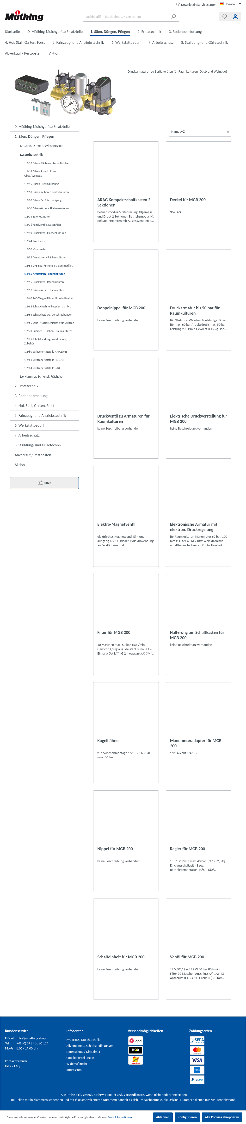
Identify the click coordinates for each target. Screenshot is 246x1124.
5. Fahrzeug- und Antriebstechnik (40, 415)
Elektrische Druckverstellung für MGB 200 (198, 418)
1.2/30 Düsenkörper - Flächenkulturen (46, 208)
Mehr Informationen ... (121, 1117)
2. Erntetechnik (26, 386)
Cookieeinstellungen (80, 1058)
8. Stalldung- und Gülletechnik (38, 445)
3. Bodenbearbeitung (31, 395)
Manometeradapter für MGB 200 (195, 743)
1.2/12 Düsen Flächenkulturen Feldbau (46, 163)
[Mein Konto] (235, 16)
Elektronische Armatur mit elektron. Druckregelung (193, 527)
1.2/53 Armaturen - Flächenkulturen (45, 257)
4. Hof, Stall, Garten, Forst (35, 405)
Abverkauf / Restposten (33, 455)
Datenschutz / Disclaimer (84, 1052)
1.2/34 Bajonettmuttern (38, 216)
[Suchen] (173, 17)
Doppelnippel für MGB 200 (121, 308)
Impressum (74, 1070)
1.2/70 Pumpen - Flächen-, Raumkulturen (48, 331)
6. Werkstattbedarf (29, 425)
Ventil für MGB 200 (187, 957)
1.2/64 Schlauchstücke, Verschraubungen (48, 314)
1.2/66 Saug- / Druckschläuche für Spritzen (49, 323)
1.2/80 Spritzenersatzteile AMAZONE (45, 351)
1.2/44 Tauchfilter (34, 241)
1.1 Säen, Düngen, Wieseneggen (41, 146)
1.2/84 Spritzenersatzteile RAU (42, 368)
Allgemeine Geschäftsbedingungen (90, 1046)
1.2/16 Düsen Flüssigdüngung (41, 184)
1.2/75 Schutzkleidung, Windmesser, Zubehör (45, 341)
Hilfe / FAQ (12, 1066)
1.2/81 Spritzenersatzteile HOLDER (44, 360)
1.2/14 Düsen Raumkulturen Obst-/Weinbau (40, 173)
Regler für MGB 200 (187, 848)
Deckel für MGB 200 (188, 199)
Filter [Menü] (44, 482)
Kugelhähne (107, 740)
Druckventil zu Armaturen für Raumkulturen (123, 418)
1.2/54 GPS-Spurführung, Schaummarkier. (48, 265)
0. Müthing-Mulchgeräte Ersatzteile (42, 126)
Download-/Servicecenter (196, 4)
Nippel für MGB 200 (115, 848)
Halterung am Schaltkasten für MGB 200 (197, 635)
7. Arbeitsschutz (27, 435)
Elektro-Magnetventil (116, 524)
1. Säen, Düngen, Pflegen (34, 136)
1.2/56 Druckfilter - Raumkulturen (44, 282)
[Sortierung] (200, 132)
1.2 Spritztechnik (31, 155)
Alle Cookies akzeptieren (222, 1117)
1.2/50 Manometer (35, 249)
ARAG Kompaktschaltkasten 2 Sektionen (123, 202)
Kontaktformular (16, 1061)
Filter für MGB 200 (113, 632)
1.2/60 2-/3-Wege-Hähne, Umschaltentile (48, 298)
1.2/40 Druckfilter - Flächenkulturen (45, 233)
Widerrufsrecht (77, 1064)
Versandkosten (134, 1095)
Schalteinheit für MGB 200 (120, 957)
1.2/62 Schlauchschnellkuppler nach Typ (47, 306)
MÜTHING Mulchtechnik (83, 1040)
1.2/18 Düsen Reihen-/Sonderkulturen (46, 192)
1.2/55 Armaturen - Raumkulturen (44, 273)
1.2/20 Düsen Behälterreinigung (43, 200)
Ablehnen (163, 1117)
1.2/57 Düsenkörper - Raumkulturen (45, 290)
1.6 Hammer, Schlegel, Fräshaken (41, 377)
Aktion (20, 464)
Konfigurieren (187, 1117)
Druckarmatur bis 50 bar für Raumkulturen (195, 310)
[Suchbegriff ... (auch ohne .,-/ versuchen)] (125, 17)
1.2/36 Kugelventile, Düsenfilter (42, 224)
